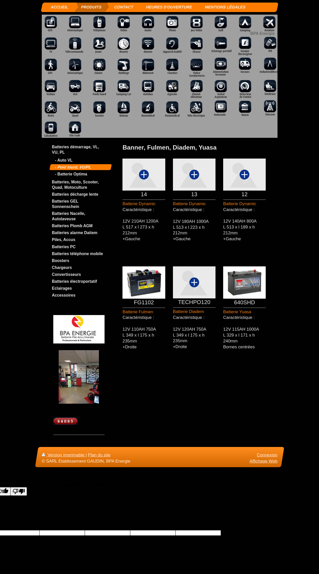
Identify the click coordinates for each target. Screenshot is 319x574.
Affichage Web (263, 461)
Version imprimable (64, 455)
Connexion (267, 455)
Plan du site (99, 455)
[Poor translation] (19, 491)
